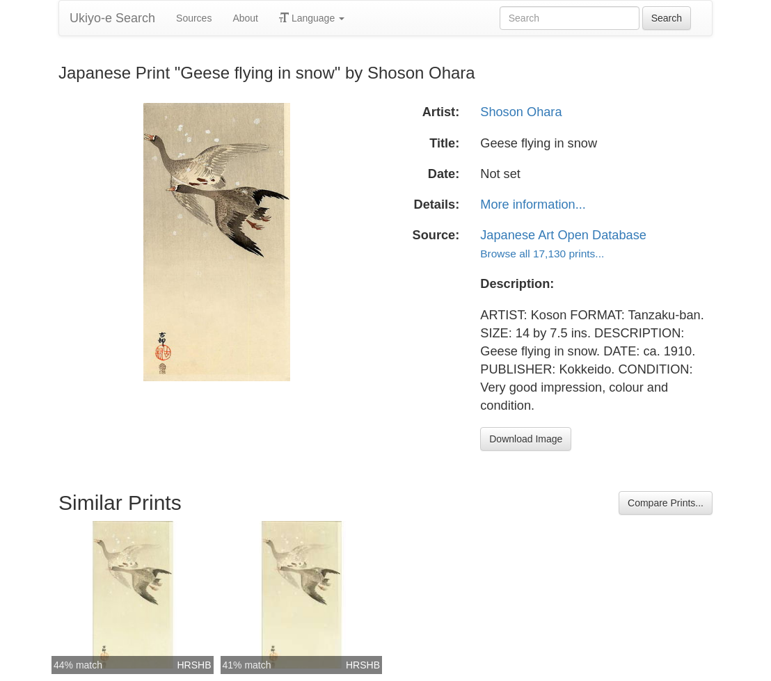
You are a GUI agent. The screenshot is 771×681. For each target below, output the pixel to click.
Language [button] (311, 18)
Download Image (525, 438)
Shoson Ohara (521, 112)
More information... (533, 204)
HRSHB (194, 665)
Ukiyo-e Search (112, 18)
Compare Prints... (666, 502)
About (245, 18)
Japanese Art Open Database (563, 235)
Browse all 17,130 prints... (542, 253)
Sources (194, 18)
